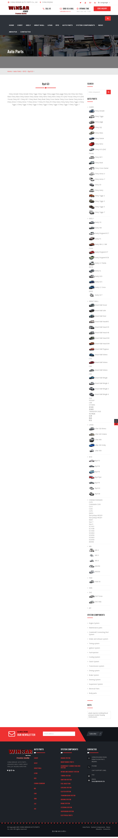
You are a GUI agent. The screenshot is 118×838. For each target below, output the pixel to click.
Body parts (93, 693)
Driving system (94, 670)
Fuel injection (93, 652)
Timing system (94, 643)
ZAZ (90, 592)
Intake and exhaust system (98, 639)
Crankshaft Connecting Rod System (70, 766)
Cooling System (94, 657)
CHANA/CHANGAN (95, 500)
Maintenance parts (95, 627)
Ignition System (94, 648)
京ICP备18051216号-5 (59, 831)
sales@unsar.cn (65, 11)
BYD (57, 25)
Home (11, 25)
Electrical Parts (94, 688)
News (100, 25)
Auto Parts (67, 25)
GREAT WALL (39, 25)
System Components (85, 25)
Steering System (95, 679)
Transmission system (96, 666)
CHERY (20, 25)
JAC (90, 608)
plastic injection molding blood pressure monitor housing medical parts (98, 715)
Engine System (94, 623)
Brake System (94, 675)
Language (104, 2)
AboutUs (13, 31)
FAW (90, 578)
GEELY (28, 25)
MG (90, 546)
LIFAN (50, 25)
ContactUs (25, 31)
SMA (90, 588)
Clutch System (94, 661)
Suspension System (96, 684)
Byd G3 (30, 71)
